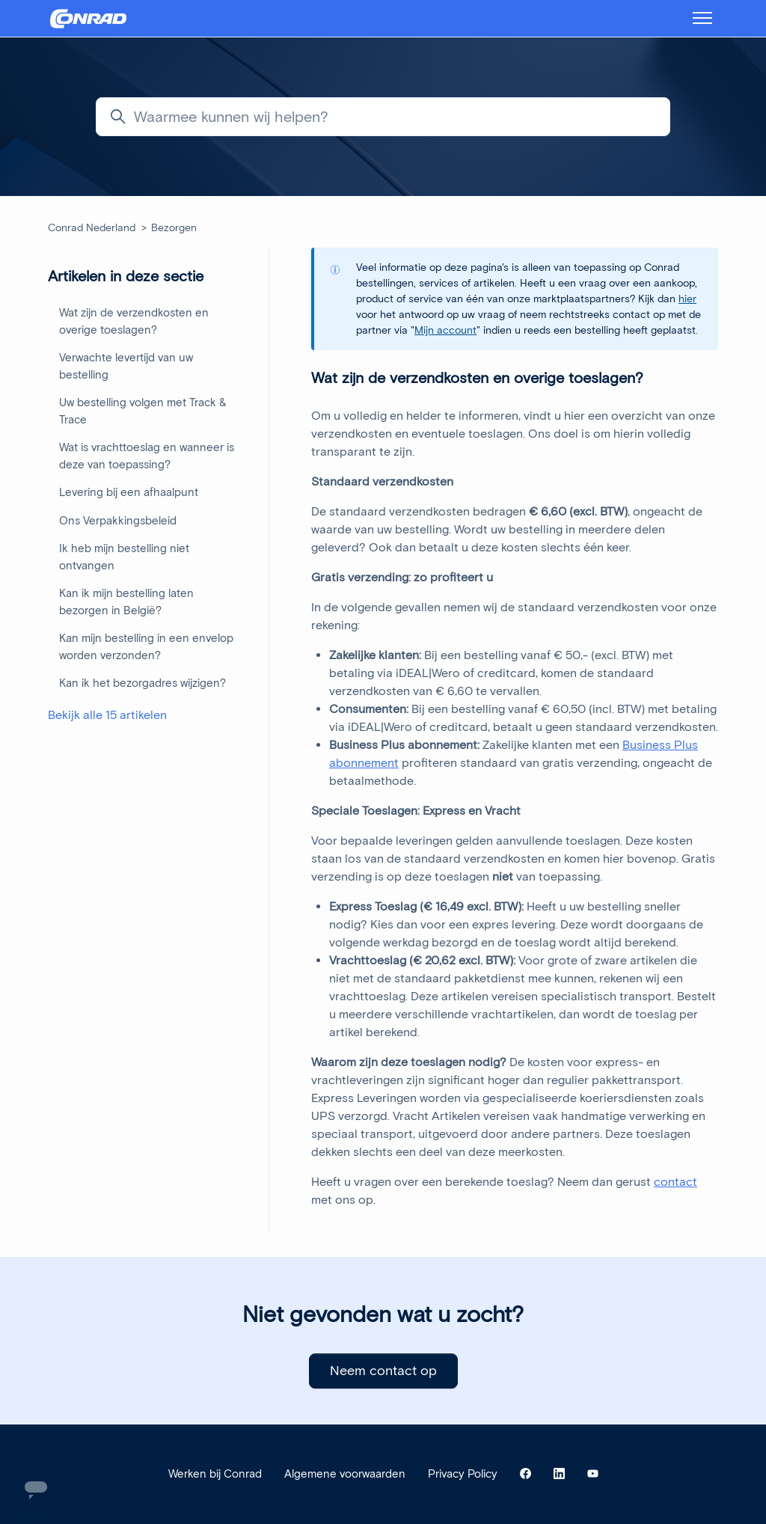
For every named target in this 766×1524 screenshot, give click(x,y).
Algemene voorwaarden (344, 1474)
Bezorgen (174, 227)
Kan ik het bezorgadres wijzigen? (142, 683)
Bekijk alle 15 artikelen (107, 715)
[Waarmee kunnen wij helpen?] (383, 116)
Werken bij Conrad (215, 1474)
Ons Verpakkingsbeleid (118, 520)
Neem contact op (383, 1370)
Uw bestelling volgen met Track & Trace (143, 411)
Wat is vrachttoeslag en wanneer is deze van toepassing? (146, 456)
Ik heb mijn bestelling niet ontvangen (124, 557)
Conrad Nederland (91, 227)
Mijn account (445, 330)
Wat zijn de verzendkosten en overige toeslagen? (134, 321)
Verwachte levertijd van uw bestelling (126, 366)
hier (687, 299)
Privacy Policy (462, 1474)
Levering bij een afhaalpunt (128, 492)
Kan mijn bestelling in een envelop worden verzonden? (146, 646)
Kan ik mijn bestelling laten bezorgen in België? (126, 602)
